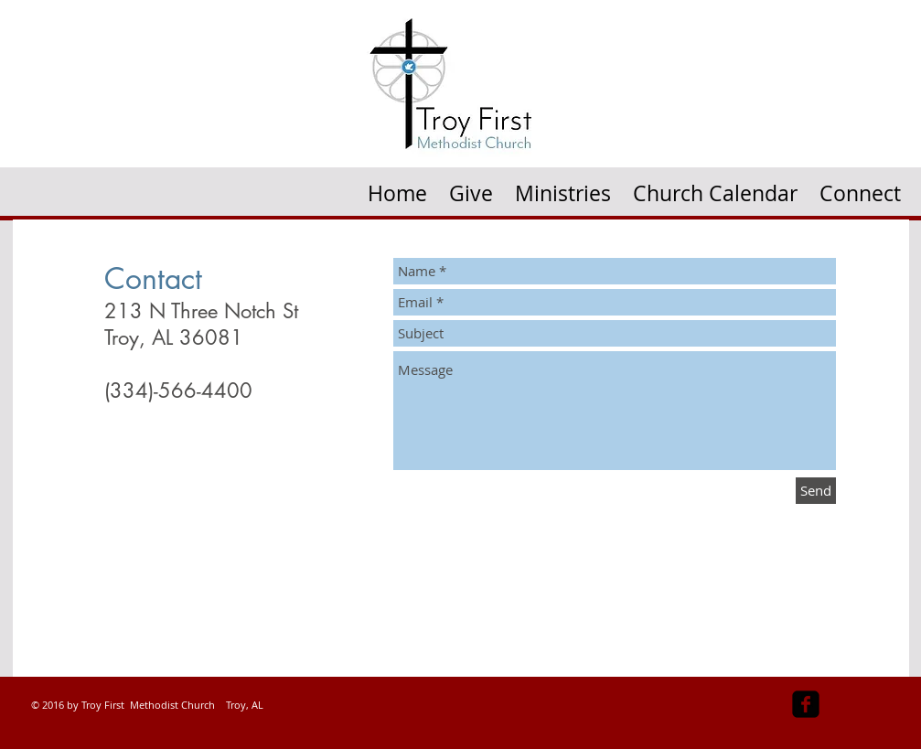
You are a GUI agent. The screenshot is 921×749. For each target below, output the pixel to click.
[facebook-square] (805, 704)
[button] (563, 187)
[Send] (816, 490)
